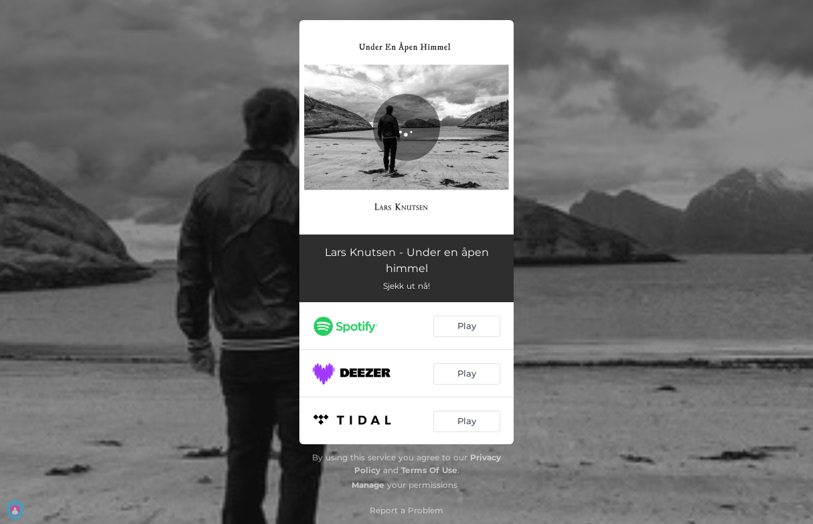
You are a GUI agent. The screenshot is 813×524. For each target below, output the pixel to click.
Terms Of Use (429, 470)
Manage (368, 485)
